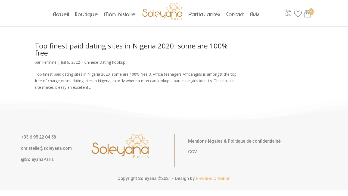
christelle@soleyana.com (46, 148)
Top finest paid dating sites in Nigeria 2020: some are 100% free (131, 49)
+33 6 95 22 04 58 (38, 137)
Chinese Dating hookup (104, 62)
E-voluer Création (213, 178)
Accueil (61, 14)
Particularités (204, 14)
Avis (255, 14)
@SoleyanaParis (37, 159)
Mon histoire (120, 14)
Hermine (49, 62)
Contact (235, 14)
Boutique (86, 14)
